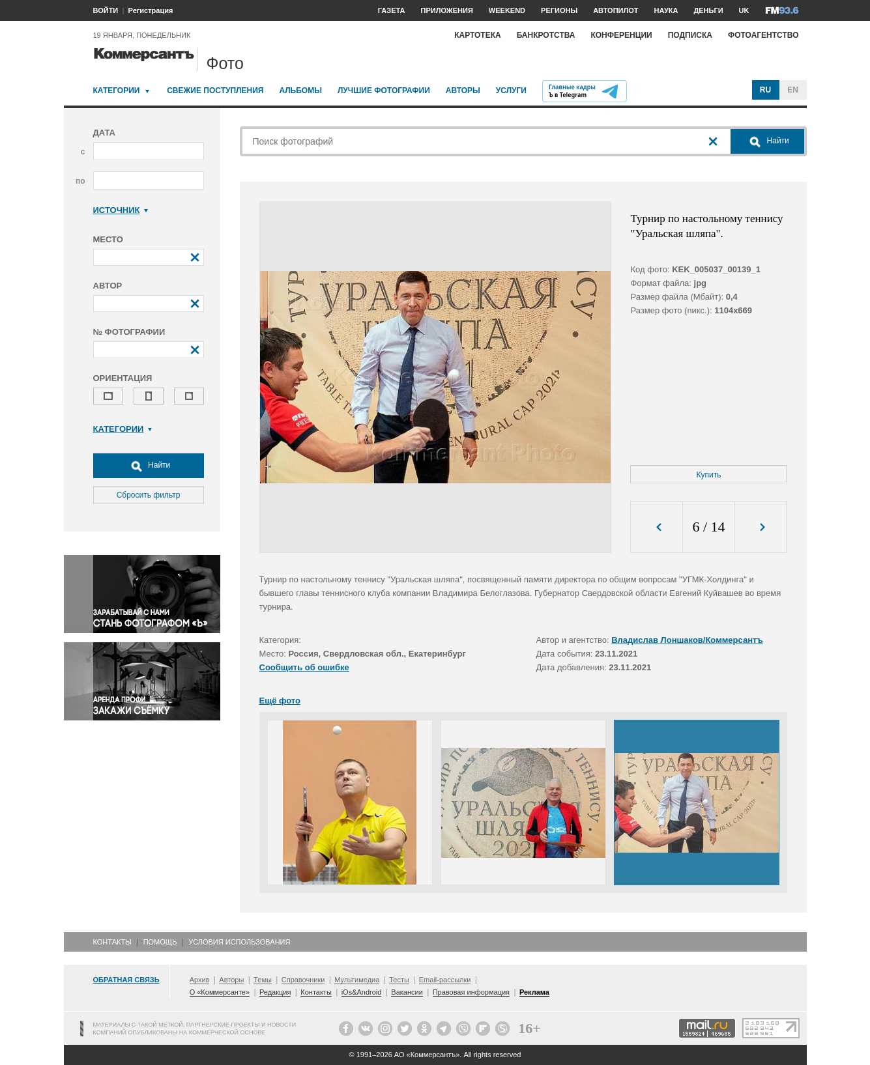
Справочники (303, 980)
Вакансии (407, 992)
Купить (709, 474)
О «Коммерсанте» (220, 992)
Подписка (690, 35)
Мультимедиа (356, 980)
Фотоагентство (763, 35)
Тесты (399, 980)
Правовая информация (471, 992)
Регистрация (150, 10)
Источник (121, 210)
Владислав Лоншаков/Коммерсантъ (687, 640)
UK (744, 10)
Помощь (160, 942)
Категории (116, 90)
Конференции (621, 35)
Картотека (477, 35)
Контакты (112, 942)
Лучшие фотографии (384, 90)
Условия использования (239, 942)
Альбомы (300, 90)
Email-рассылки (445, 980)
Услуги (511, 90)
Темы (263, 980)
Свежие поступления (215, 90)
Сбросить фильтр (149, 495)
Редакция (275, 992)
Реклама (534, 992)
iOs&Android (361, 992)
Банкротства (546, 35)
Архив (200, 980)
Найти (148, 466)
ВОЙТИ (106, 10)
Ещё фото (279, 700)
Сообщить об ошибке (304, 667)
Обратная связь (126, 980)
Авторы (463, 90)
